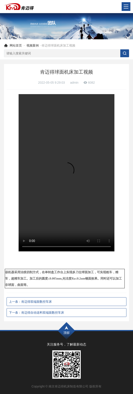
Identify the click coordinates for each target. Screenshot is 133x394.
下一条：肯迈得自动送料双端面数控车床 (36, 312)
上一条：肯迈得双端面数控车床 (30, 301)
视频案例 (32, 45)
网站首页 (16, 45)
